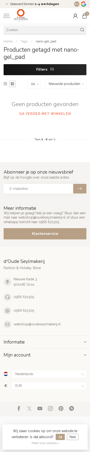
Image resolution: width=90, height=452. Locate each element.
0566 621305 (24, 297)
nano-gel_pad (46, 41)
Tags (24, 41)
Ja (60, 437)
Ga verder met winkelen (45, 114)
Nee (73, 437)
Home (8, 41)
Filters (45, 69)
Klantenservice (45, 234)
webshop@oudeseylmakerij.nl (37, 324)
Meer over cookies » (46, 443)
